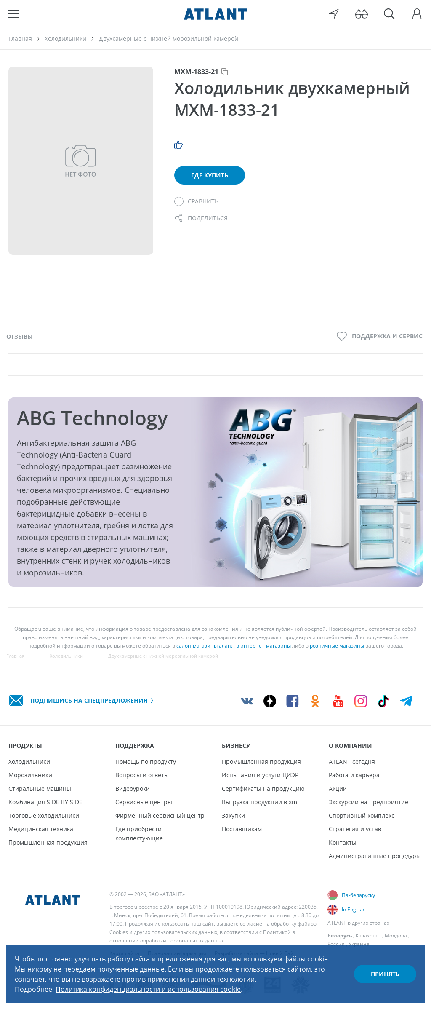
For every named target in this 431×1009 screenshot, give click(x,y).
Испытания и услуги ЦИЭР (260, 775)
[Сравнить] (196, 201)
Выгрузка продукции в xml (260, 802)
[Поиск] (389, 14)
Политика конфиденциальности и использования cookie (148, 989)
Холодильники (29, 761)
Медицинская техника (40, 829)
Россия (336, 943)
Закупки (233, 815)
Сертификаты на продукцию (263, 788)
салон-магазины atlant (204, 645)
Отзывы (19, 336)
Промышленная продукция (48, 842)
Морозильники (30, 775)
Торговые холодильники (43, 815)
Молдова (396, 935)
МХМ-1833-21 (196, 71)
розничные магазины (337, 645)
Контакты (343, 842)
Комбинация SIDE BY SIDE (45, 802)
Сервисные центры (143, 802)
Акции (338, 788)
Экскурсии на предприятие (368, 802)
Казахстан (368, 935)
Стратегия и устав (355, 829)
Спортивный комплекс (361, 815)
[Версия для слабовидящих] (361, 14)
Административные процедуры (375, 856)
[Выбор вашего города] (334, 14)
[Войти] (417, 14)
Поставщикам (242, 829)
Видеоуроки (132, 788)
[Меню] (14, 14)
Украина (359, 943)
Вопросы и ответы (142, 775)
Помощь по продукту (145, 761)
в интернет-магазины (263, 645)
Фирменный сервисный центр (160, 815)
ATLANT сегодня (352, 761)
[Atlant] (215, 14)
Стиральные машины (39, 788)
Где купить (209, 175)
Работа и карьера (354, 775)
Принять (385, 974)
